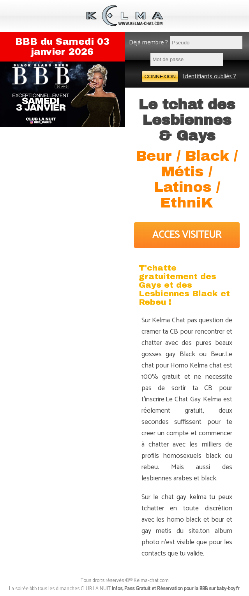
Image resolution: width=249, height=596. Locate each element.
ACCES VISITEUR (186, 235)
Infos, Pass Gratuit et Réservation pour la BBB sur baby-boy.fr (175, 589)
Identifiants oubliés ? (209, 76)
